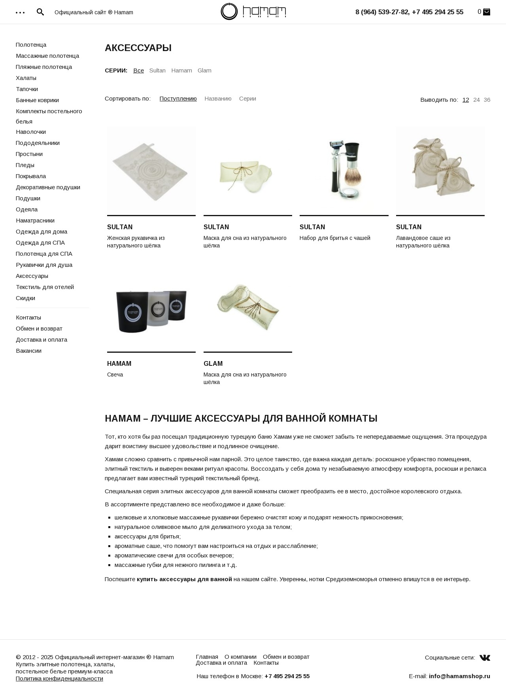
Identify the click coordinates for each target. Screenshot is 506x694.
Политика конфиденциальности (59, 678)
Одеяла (27, 209)
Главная (207, 657)
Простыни (29, 153)
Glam (204, 70)
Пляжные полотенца (44, 66)
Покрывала (31, 176)
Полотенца (31, 44)
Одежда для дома (41, 231)
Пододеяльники (38, 142)
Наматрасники (35, 220)
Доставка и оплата (41, 339)
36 (487, 99)
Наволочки (31, 131)
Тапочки (27, 89)
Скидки (25, 298)
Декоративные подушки (48, 187)
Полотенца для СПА (44, 253)
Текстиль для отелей (45, 286)
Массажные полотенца (47, 55)
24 (476, 99)
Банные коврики (37, 100)
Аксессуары (32, 275)
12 (466, 99)
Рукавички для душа (44, 264)
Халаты (26, 77)
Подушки (28, 198)
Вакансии (29, 350)
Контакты (28, 317)
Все (138, 70)
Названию (218, 98)
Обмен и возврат (39, 328)
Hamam (181, 70)
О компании (241, 657)
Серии (247, 98)
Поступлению (178, 98)
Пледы (25, 165)
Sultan (157, 70)
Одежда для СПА (40, 242)
